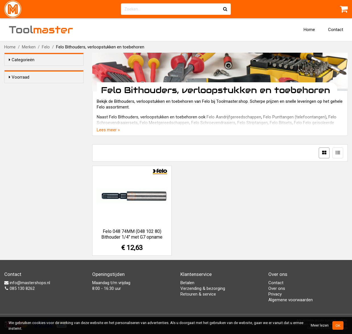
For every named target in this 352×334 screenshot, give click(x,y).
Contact (335, 29)
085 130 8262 (19, 288)
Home (309, 29)
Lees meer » (108, 129)
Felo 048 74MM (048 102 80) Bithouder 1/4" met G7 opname (131, 234)
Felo (46, 47)
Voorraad (19, 77)
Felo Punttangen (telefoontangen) (294, 117)
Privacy (275, 294)
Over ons (276, 288)
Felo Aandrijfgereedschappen (234, 117)
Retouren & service (198, 294)
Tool (41, 29)
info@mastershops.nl (27, 282)
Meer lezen (320, 325)
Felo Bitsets (281, 122)
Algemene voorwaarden (290, 299)
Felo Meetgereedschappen (164, 122)
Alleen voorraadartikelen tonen (45, 88)
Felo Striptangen (252, 122)
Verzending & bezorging (202, 288)
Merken (29, 47)
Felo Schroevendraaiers (213, 122)
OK (337, 325)
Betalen (187, 282)
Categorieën (21, 60)
